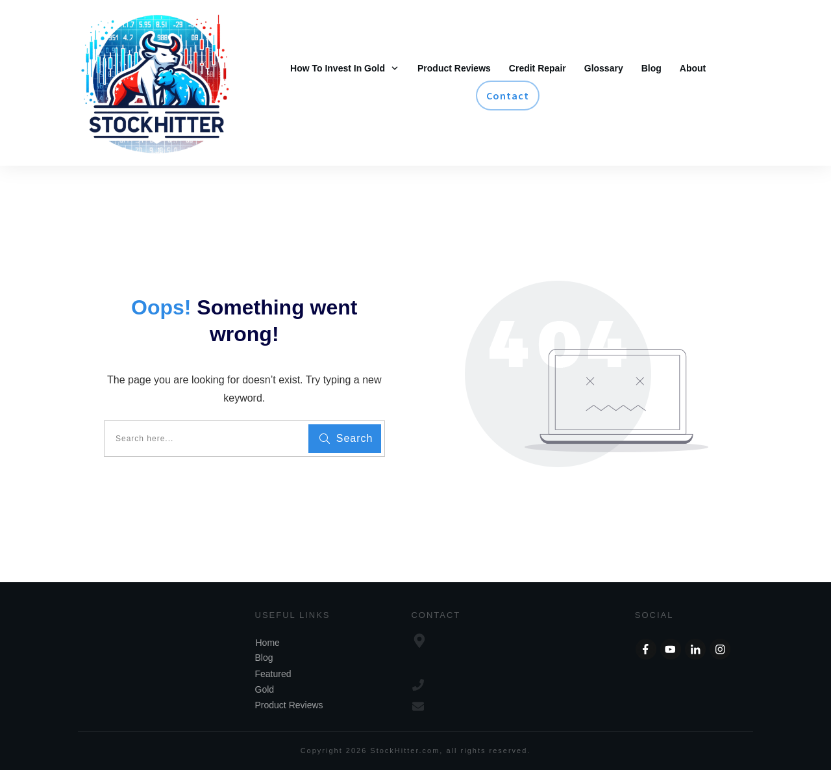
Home (268, 642)
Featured (273, 674)
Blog (264, 657)
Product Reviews (289, 705)
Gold (265, 689)
